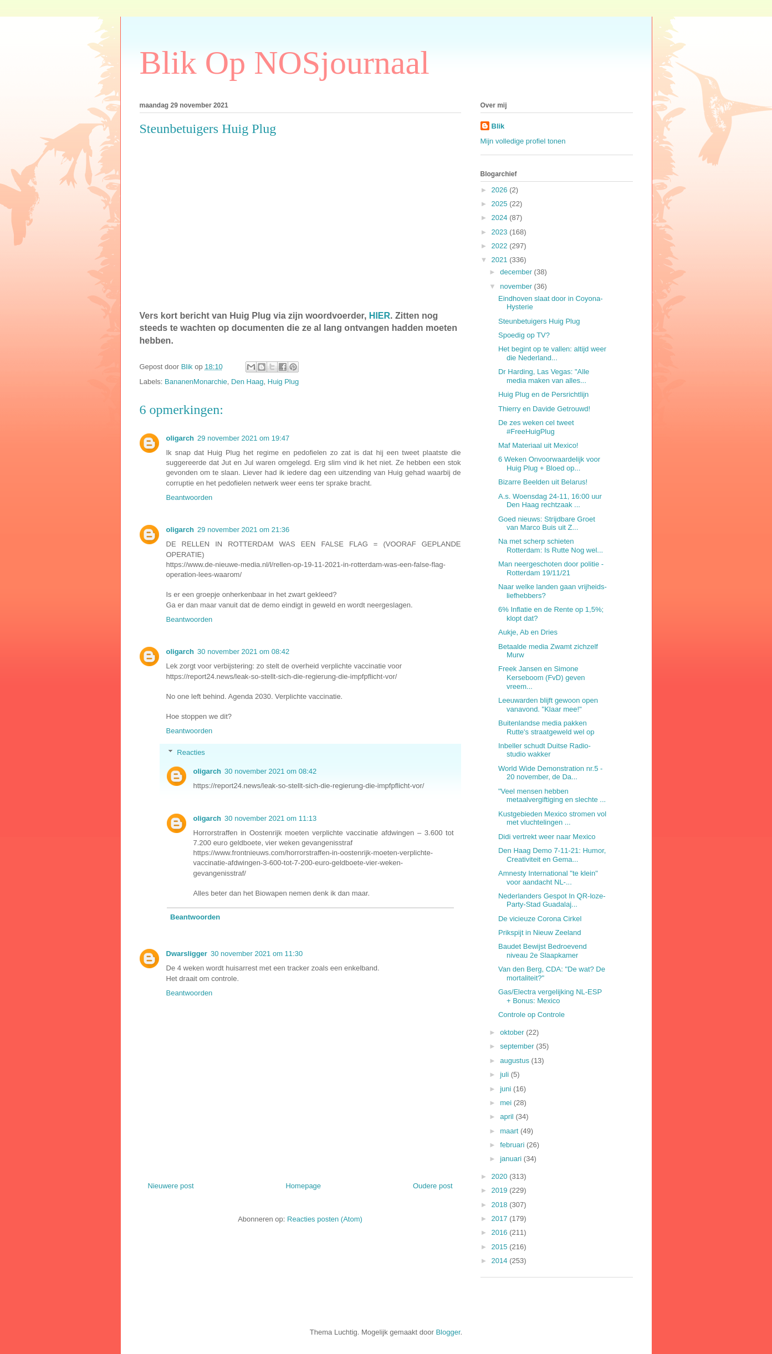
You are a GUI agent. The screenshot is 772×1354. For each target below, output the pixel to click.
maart (510, 1131)
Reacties (191, 752)
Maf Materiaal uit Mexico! (538, 445)
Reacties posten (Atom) (324, 1219)
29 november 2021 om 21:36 (243, 529)
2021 (501, 260)
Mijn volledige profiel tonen (523, 141)
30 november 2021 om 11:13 (270, 818)
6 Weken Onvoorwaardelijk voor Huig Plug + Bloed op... (549, 463)
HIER (379, 315)
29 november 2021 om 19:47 (243, 438)
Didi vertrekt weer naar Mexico (547, 836)
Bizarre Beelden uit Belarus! (542, 482)
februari (513, 1145)
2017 (501, 1218)
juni (506, 1089)
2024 (501, 217)
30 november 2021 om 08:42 (243, 651)
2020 (501, 1176)
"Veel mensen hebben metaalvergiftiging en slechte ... (552, 795)
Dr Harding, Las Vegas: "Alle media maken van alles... (543, 376)
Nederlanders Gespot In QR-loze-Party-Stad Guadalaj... (552, 900)
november (517, 286)
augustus (515, 1060)
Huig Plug (283, 381)
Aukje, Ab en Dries (528, 632)
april (507, 1116)
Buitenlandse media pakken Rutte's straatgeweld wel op (546, 727)
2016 (501, 1232)
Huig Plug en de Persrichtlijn (543, 394)
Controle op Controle (531, 1014)
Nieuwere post (171, 1186)
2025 (501, 204)
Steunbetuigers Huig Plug (539, 321)
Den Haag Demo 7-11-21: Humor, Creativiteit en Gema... (552, 855)
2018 (501, 1204)
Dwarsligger (186, 953)
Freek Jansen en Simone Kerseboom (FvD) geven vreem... (541, 677)
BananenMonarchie (196, 381)
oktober (513, 1032)
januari (512, 1158)
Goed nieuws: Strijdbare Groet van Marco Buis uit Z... (546, 523)
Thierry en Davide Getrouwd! (544, 409)
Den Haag (247, 381)
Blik (498, 126)
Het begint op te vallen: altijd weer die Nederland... (552, 353)
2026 (501, 190)
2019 (501, 1190)
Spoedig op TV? (524, 335)
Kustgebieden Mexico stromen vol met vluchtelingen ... (552, 818)
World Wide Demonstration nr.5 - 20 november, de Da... (550, 772)
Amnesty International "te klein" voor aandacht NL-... (548, 877)
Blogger (448, 1332)
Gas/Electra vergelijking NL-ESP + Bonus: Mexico (550, 996)
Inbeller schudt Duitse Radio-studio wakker (544, 750)
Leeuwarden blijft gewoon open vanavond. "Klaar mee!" (548, 704)
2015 (501, 1247)
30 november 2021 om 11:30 (257, 953)
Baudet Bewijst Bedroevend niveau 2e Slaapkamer (542, 950)
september (518, 1046)
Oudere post (433, 1186)
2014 (501, 1260)
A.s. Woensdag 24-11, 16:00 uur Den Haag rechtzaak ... (550, 500)
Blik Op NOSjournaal (285, 62)
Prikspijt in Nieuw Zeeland (539, 932)
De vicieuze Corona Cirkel (539, 918)
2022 (501, 246)
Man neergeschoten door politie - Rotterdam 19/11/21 (551, 568)
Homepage (303, 1186)
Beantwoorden (189, 497)
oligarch (180, 438)
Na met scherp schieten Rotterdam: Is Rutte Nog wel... (550, 545)
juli (505, 1074)
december (517, 272)
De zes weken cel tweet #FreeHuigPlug (536, 427)
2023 (501, 232)
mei (507, 1102)
